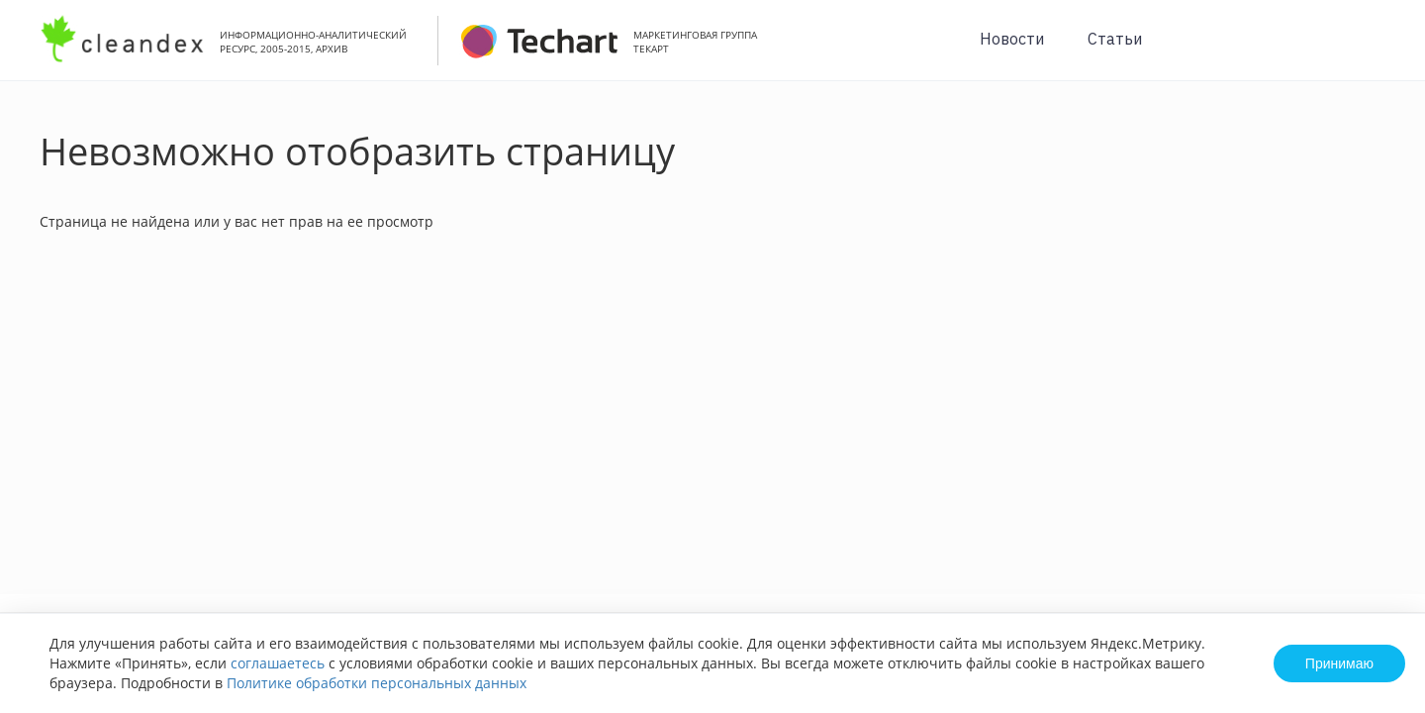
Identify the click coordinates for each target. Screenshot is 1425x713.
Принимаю (1339, 663)
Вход (1379, 51)
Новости (1012, 39)
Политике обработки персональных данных (376, 682)
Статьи (1115, 39)
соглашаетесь (278, 663)
